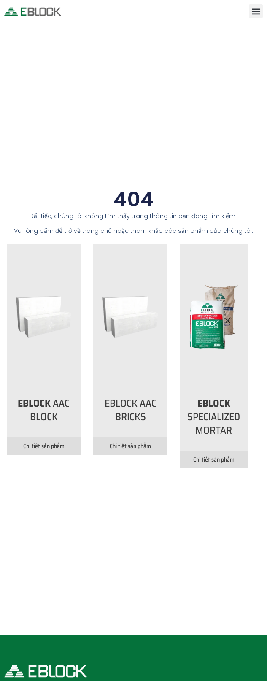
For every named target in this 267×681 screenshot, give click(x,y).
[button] (256, 11)
